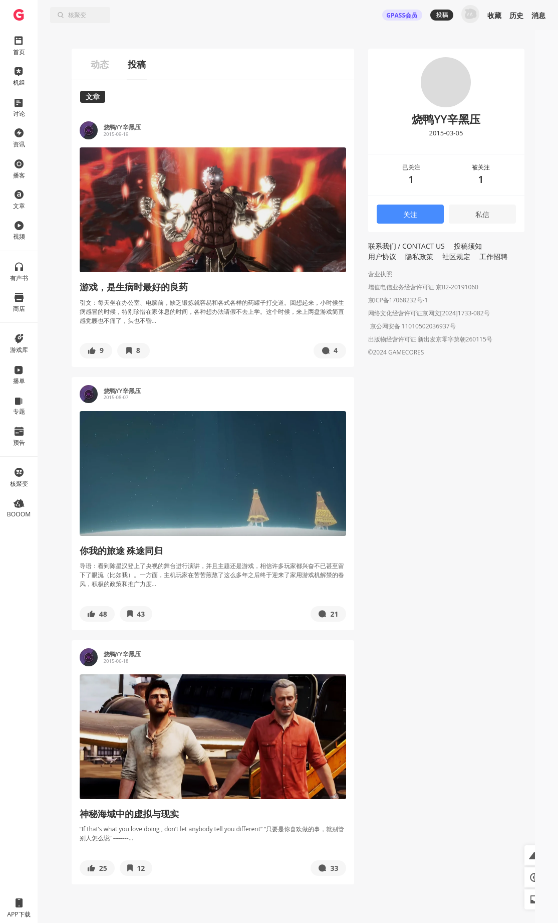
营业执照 (380, 274)
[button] (96, 350)
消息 (538, 15)
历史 (516, 15)
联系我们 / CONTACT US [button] (406, 246)
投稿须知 (468, 246)
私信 (482, 214)
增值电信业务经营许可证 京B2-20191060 (423, 287)
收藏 (494, 15)
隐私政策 (419, 256)
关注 (410, 214)
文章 (93, 96)
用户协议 (382, 256)
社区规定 (456, 256)
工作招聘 (493, 256)
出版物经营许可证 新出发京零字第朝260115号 (430, 340)
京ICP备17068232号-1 (398, 300)
